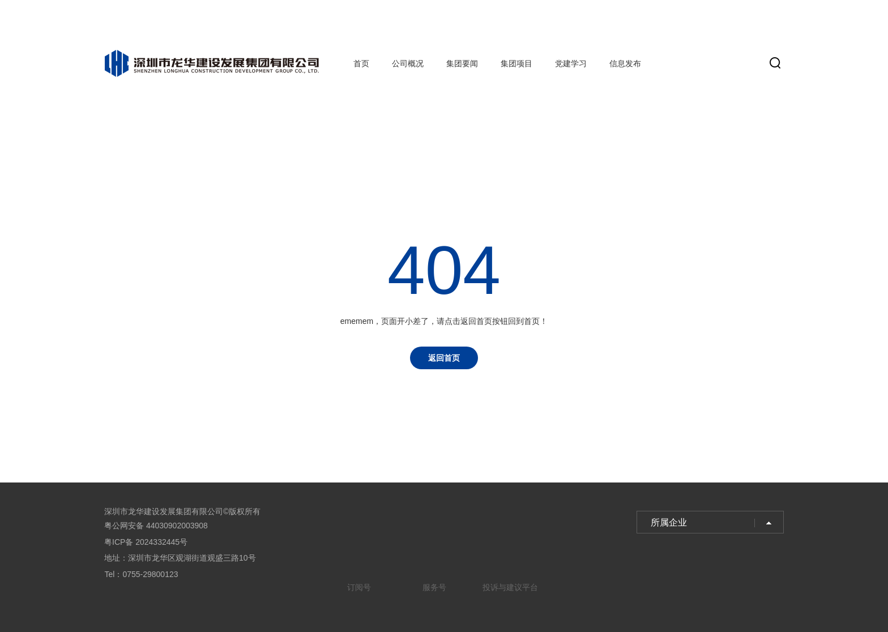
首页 (361, 63)
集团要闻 (462, 63)
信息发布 (625, 63)
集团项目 (516, 63)
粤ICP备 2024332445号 (145, 541)
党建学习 (571, 63)
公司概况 (408, 63)
